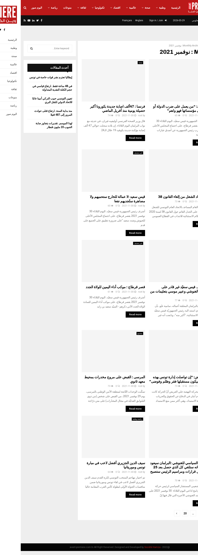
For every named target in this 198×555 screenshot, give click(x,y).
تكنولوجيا (79, 7)
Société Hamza (132, 547)
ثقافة (62, 7)
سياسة (185, 243)
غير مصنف (184, 62)
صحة (126, 7)
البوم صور (15, 7)
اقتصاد (96, 7)
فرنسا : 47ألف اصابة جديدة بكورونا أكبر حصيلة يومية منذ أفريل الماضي (96, 108)
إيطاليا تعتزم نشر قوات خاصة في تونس (30, 77)
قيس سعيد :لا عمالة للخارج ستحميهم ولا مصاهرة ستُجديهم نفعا (96, 199)
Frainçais (106, 20)
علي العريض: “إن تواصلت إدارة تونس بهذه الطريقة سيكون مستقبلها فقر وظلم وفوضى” (160, 379)
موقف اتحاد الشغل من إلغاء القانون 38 (164, 197)
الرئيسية (155, 7)
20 (164, 513)
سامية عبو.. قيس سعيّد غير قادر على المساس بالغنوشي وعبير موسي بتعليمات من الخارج (160, 291)
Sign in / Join (137, 20)
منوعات (46, 7)
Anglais (118, 20)
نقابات (186, 153)
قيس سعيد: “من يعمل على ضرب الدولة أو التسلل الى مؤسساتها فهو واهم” (161, 108)
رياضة (33, 7)
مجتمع (119, 333)
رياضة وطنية (116, 419)
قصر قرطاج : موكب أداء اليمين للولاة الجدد (94, 287)
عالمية (111, 7)
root (119, 115)
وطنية (141, 7)
